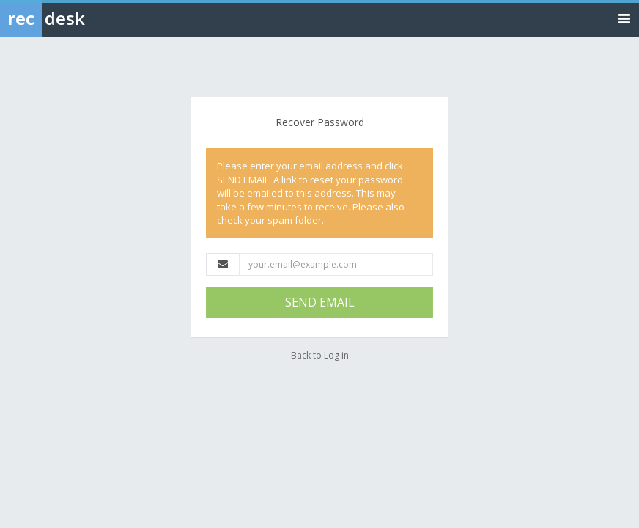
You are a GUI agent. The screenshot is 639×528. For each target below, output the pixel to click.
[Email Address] (336, 264)
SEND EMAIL (320, 302)
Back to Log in (320, 355)
